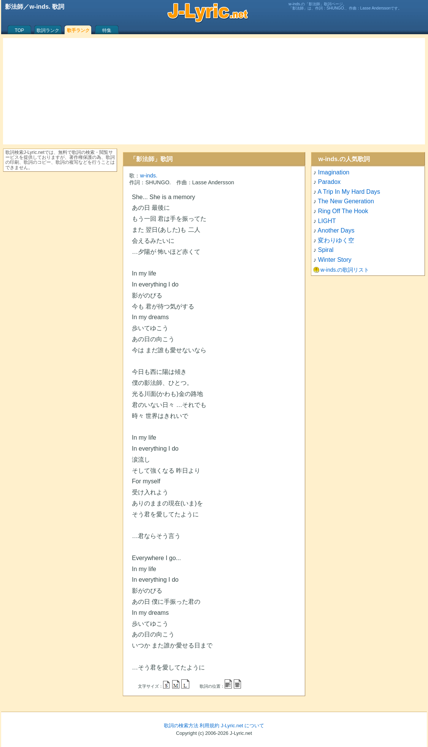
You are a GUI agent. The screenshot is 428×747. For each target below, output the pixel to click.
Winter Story (334, 259)
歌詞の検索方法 (181, 725)
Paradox (329, 182)
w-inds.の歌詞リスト (344, 270)
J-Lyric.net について (242, 725)
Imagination (333, 172)
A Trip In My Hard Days (349, 191)
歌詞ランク (47, 30)
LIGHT (327, 221)
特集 (106, 30)
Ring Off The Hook (343, 211)
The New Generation (346, 201)
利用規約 (209, 725)
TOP (19, 30)
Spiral (325, 250)
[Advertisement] (214, 91)
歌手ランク (78, 30)
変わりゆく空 (336, 240)
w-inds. (148, 176)
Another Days (336, 230)
